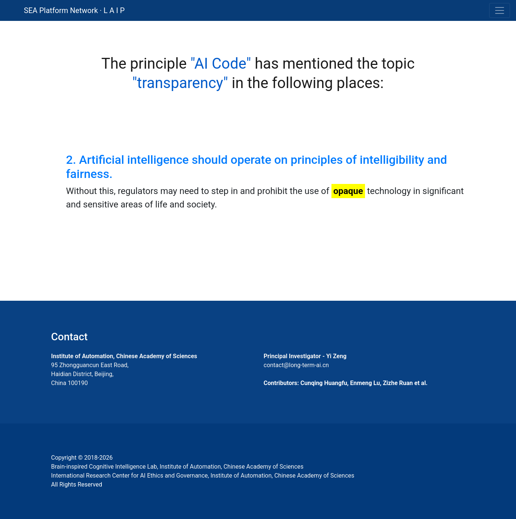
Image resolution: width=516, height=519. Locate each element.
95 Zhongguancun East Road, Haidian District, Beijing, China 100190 (90, 374)
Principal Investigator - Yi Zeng (305, 356)
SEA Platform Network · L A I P (74, 10)
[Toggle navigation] (499, 10)
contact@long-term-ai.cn (296, 365)
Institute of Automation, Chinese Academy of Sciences (124, 356)
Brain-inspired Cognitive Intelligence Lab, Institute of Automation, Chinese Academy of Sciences (177, 466)
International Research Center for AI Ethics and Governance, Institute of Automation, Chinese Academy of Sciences (202, 475)
